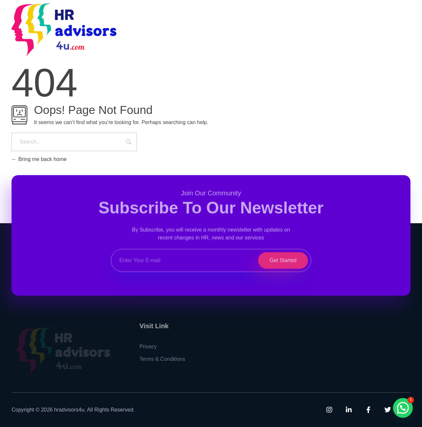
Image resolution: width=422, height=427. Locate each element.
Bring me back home (39, 159)
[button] (403, 408)
